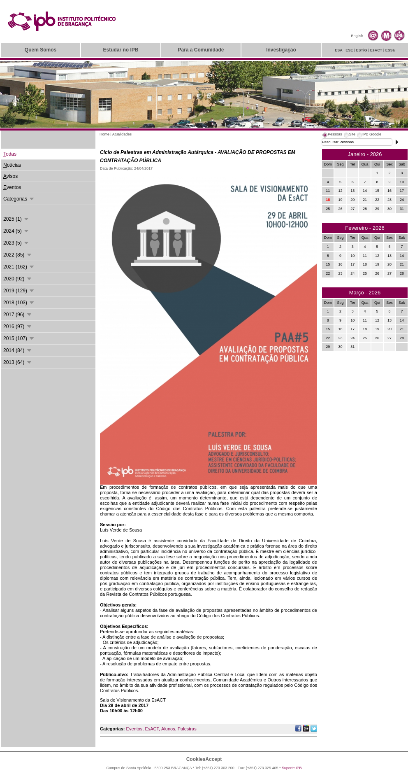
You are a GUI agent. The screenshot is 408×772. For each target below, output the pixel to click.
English (357, 36)
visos (10, 176)
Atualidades (122, 134)
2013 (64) (17, 362)
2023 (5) (16, 243)
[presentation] (332, 135)
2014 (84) (17, 350)
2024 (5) (16, 231)
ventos (12, 187)
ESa (390, 50)
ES (339, 50)
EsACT (152, 728)
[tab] (332, 135)
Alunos (168, 728)
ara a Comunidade (201, 50)
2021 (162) (19, 267)
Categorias (19, 199)
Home (104, 134)
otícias (12, 165)
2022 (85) (17, 255)
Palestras (187, 728)
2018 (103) (19, 302)
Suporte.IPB (292, 768)
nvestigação (281, 50)
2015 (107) (19, 338)
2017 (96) (17, 314)
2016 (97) (17, 326)
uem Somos (40, 50)
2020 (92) (17, 278)
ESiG (361, 50)
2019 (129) (19, 290)
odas (9, 154)
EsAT (376, 50)
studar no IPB (120, 50)
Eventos (134, 728)
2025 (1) (16, 219)
